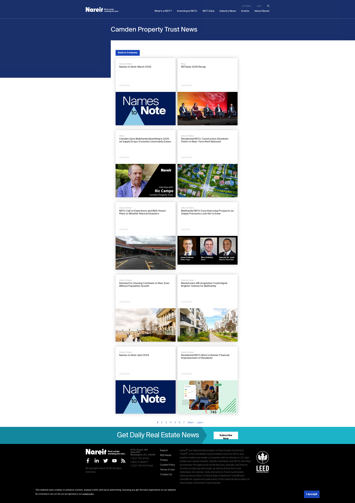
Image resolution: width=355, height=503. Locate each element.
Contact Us (166, 474)
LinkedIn (96, 460)
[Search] (268, 6)
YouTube (114, 460)
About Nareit (262, 11)
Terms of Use (167, 470)
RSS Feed (123, 460)
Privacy (164, 460)
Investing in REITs (187, 11)
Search (164, 450)
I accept (311, 494)
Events (245, 11)
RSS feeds (165, 455)
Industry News (228, 11)
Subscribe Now (226, 436)
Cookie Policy (167, 465)
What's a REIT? (163, 11)
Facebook (88, 460)
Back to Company (127, 53)
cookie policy (88, 494)
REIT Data (208, 11)
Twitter (105, 460)
